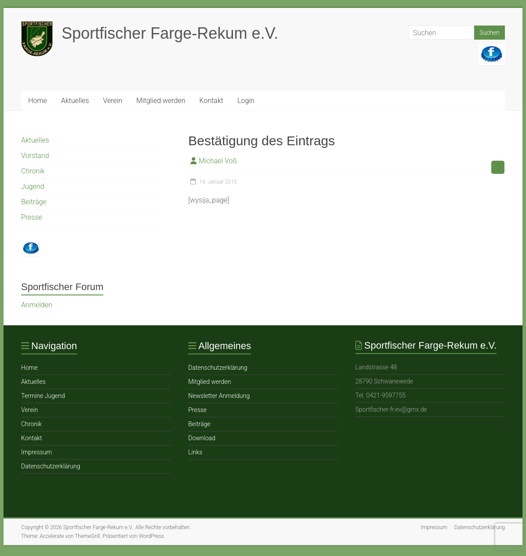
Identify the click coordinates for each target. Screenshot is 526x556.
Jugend (32, 186)
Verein (112, 100)
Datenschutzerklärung (50, 466)
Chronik (33, 171)
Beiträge (34, 202)
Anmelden (36, 305)
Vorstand (35, 155)
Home (37, 100)
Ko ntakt (211, 100)
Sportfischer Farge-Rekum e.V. (170, 33)
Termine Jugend (43, 395)
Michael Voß (218, 161)
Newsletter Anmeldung (219, 395)
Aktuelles (75, 100)
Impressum (36, 452)
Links (195, 452)
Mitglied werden (160, 100)
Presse (31, 217)
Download (202, 438)
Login (246, 100)
